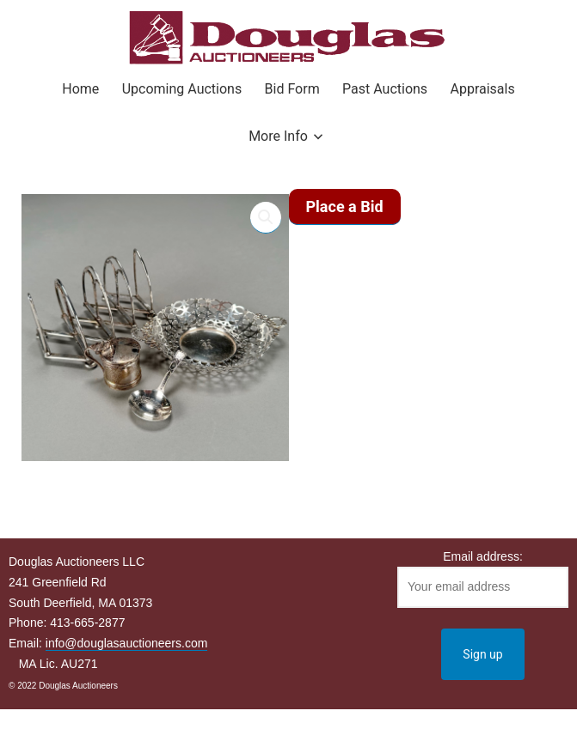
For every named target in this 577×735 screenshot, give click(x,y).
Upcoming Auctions (182, 89)
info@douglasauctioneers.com (127, 643)
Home (80, 89)
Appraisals (482, 89)
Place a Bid (345, 206)
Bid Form (292, 89)
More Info (278, 136)
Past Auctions (384, 89)
